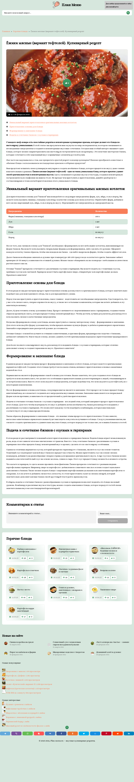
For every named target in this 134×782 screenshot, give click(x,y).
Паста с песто (23, 589)
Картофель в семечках (28, 570)
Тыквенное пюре (108, 589)
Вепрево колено (108, 570)
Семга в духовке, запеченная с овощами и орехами (70, 589)
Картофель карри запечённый (25, 609)
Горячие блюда (20, 31)
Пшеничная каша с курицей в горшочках (69, 549)
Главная (6, 31)
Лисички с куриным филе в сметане (71, 569)
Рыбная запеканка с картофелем (26, 549)
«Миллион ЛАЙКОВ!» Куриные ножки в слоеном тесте (110, 550)
